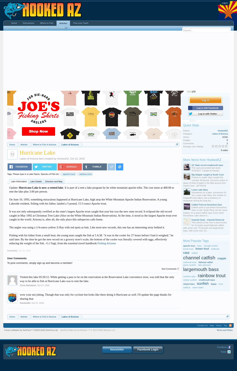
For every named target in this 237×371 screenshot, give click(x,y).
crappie (221, 258)
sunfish (203, 283)
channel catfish (199, 257)
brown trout (202, 248)
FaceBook (222, 347)
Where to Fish (46, 23)
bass (199, 246)
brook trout (188, 249)
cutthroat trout (189, 262)
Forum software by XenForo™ (31, 330)
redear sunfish (190, 280)
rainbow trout (85, 174)
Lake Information (19, 181)
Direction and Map (54, 181)
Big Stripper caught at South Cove (208, 174)
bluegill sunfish (211, 246)
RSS (230, 325)
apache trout (68, 174)
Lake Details (36, 181)
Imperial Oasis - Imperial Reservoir (208, 220)
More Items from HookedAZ (202, 159)
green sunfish (189, 265)
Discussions (28, 23)
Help (212, 325)
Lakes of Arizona (29, 158)
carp (186, 252)
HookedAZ (63, 158)
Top (225, 325)
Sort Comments (170, 268)
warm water (198, 287)
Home (14, 23)
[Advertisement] (118, 62)
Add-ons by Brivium (88, 330)
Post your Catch (80, 23)
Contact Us (202, 325)
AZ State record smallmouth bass (207, 165)
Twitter (223, 352)
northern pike (189, 276)
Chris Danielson (28, 285)
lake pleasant (204, 265)
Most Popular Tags (196, 240)
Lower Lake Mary (200, 190)
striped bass (189, 284)
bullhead (215, 249)
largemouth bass (201, 269)
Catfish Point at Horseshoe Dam (207, 205)
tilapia (213, 284)
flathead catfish (206, 262)
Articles (63, 23)
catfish (195, 253)
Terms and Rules (225, 330)
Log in (225, 3)
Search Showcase (15, 28)
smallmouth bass (207, 280)
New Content (60, 28)
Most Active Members (38, 28)
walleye (186, 287)
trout (221, 284)
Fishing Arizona (106, 243)
